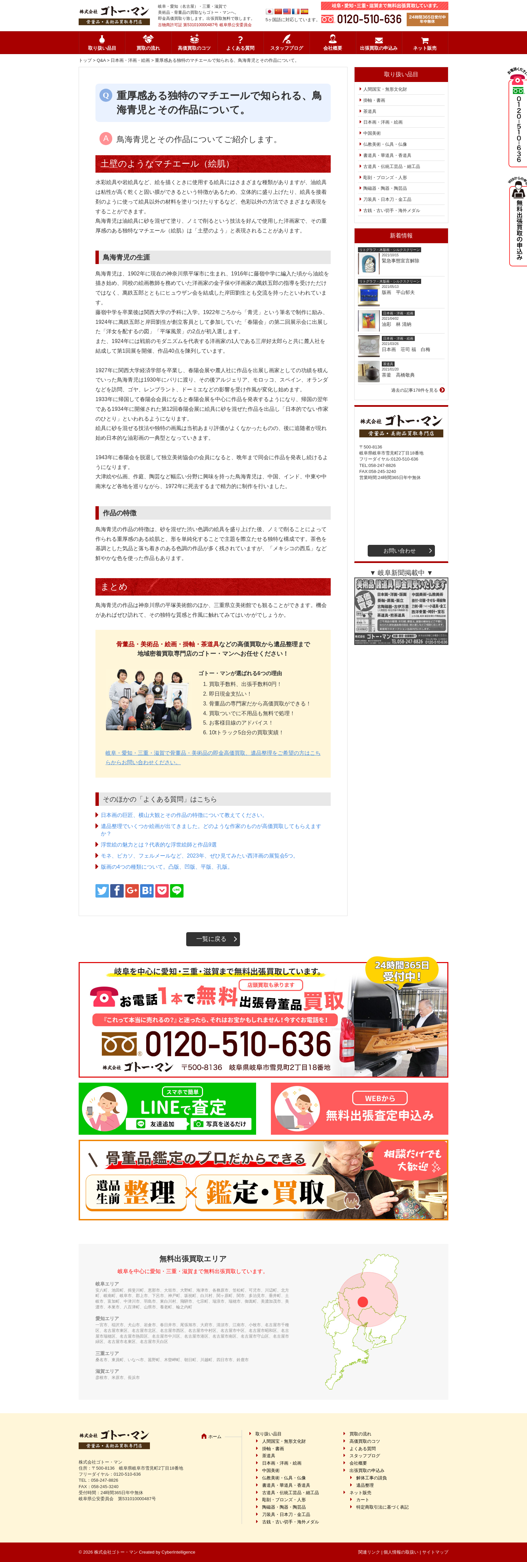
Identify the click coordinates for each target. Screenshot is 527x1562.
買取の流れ (148, 48)
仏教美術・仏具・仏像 (385, 144)
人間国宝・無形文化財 (385, 89)
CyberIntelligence (178, 1552)
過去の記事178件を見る (414, 390)
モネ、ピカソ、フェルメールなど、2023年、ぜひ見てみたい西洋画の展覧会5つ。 (200, 856)
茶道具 (369, 111)
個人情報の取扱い (400, 1552)
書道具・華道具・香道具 (387, 155)
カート (362, 1499)
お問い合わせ (399, 551)
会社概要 (332, 48)
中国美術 (372, 133)
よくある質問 (240, 48)
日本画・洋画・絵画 (130, 60)
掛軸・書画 (374, 100)
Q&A (101, 60)
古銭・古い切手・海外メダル (391, 210)
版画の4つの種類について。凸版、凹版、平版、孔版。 (167, 867)
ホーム (214, 1436)
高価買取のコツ (194, 48)
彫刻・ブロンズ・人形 (385, 177)
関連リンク (369, 1552)
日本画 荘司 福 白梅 (406, 349)
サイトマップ (435, 1552)
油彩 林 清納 (399, 324)
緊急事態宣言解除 (400, 260)
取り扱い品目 (102, 48)
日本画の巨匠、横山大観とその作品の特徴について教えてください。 (184, 815)
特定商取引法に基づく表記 (382, 1507)
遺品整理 (365, 1485)
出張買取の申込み (379, 48)
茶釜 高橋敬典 (398, 375)
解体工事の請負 (371, 1477)
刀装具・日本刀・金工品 (387, 199)
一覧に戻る (211, 939)
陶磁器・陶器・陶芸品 (385, 188)
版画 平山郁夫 (400, 292)
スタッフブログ (286, 48)
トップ (85, 60)
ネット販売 (425, 48)
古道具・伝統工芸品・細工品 (391, 166)
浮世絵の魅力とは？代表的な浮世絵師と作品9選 (159, 845)
